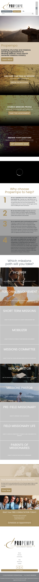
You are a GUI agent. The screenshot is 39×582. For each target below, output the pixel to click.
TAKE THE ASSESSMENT (19, 113)
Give (19, 559)
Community (19, 556)
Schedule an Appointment (19, 522)
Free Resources (7, 11)
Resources (19, 561)
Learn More (7, 59)
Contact (19, 563)
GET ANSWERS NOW (19, 144)
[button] (37, 8)
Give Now (6, 490)
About (19, 553)
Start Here (17, 11)
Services (19, 554)
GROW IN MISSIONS (19, 82)
